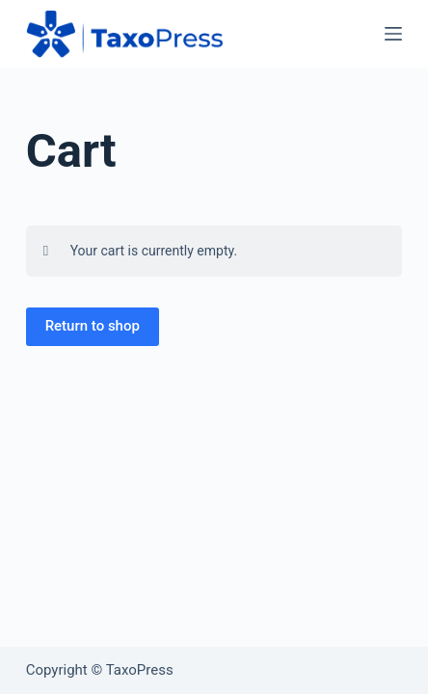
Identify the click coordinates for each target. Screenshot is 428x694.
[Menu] (393, 33)
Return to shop (92, 325)
